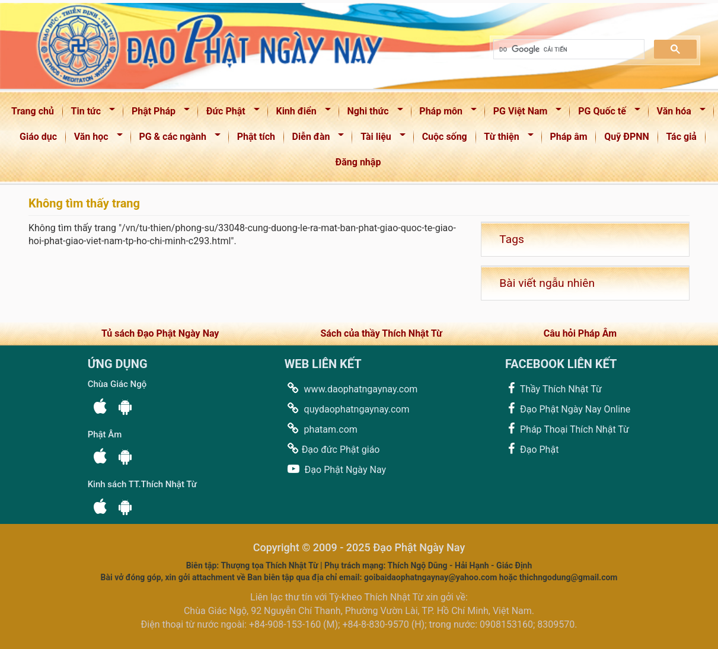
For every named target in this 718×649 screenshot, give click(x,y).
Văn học (94, 139)
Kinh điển (300, 113)
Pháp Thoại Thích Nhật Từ (567, 429)
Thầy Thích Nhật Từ (553, 388)
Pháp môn (444, 113)
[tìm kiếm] (567, 49)
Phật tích (256, 136)
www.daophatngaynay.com (351, 388)
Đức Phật (229, 113)
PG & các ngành (176, 139)
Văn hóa (677, 113)
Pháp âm (568, 136)
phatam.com (321, 429)
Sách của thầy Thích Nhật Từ (381, 333)
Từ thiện (505, 139)
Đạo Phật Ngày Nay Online (567, 408)
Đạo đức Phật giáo (332, 449)
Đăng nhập (358, 162)
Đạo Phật (532, 449)
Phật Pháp (157, 113)
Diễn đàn (314, 139)
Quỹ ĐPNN (626, 136)
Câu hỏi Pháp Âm (580, 333)
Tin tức (89, 113)
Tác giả (681, 136)
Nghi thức (371, 113)
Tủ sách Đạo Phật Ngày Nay (160, 333)
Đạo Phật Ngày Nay (335, 469)
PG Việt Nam (523, 113)
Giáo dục (38, 136)
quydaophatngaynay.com (347, 408)
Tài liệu (379, 139)
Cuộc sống (444, 136)
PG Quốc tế (605, 113)
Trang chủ (32, 111)
